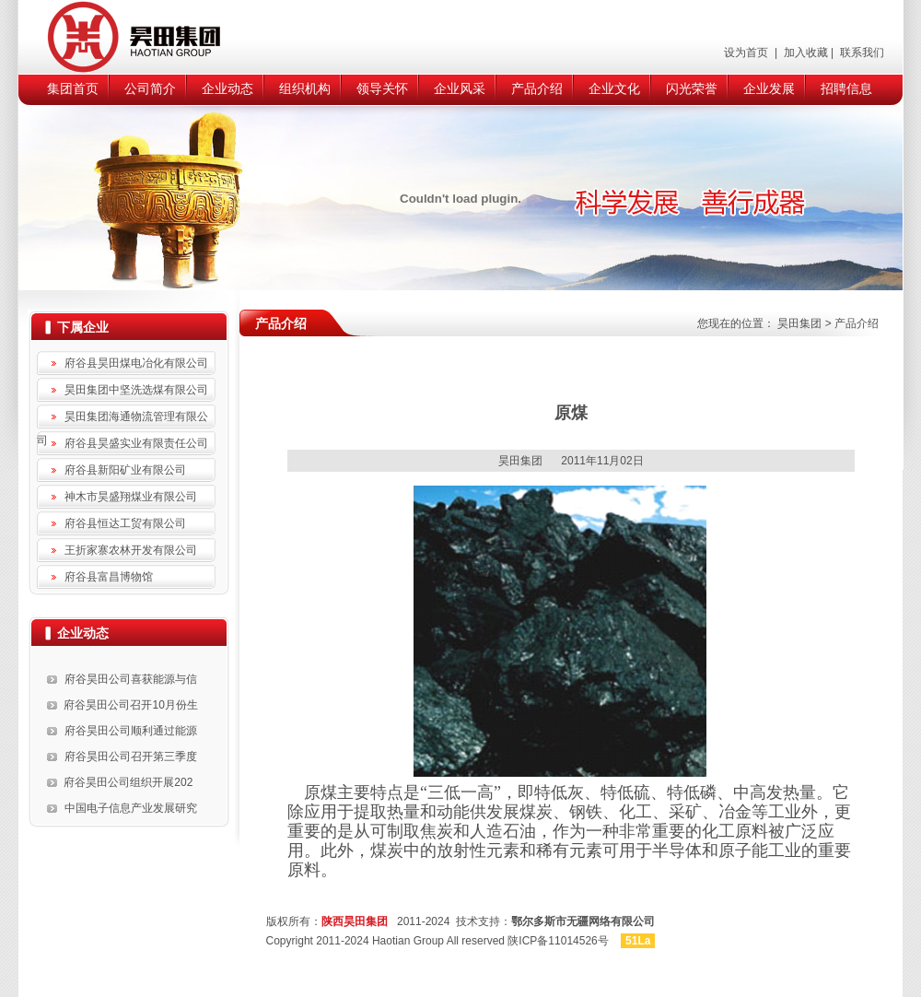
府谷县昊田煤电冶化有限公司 (136, 363)
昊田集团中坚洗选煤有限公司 (136, 389)
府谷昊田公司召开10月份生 (130, 704)
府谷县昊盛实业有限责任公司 (136, 443)
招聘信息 (846, 88)
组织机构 (305, 88)
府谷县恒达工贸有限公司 (125, 523)
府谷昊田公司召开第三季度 (130, 756)
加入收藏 (803, 52)
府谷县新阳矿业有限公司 (125, 469)
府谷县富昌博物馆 (108, 576)
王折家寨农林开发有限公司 (130, 550)
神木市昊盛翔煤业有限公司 (130, 496)
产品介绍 (537, 88)
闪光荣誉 (691, 88)
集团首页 (73, 88)
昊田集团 (799, 323)
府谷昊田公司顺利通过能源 (130, 730)
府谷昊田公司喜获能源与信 (130, 679)
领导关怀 (382, 88)
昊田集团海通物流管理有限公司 (122, 419)
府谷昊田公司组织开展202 (128, 782)
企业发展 (769, 88)
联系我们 (860, 52)
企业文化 (614, 88)
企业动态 (227, 88)
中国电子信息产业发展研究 (130, 808)
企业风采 (459, 88)
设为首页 (747, 52)
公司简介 (150, 88)
